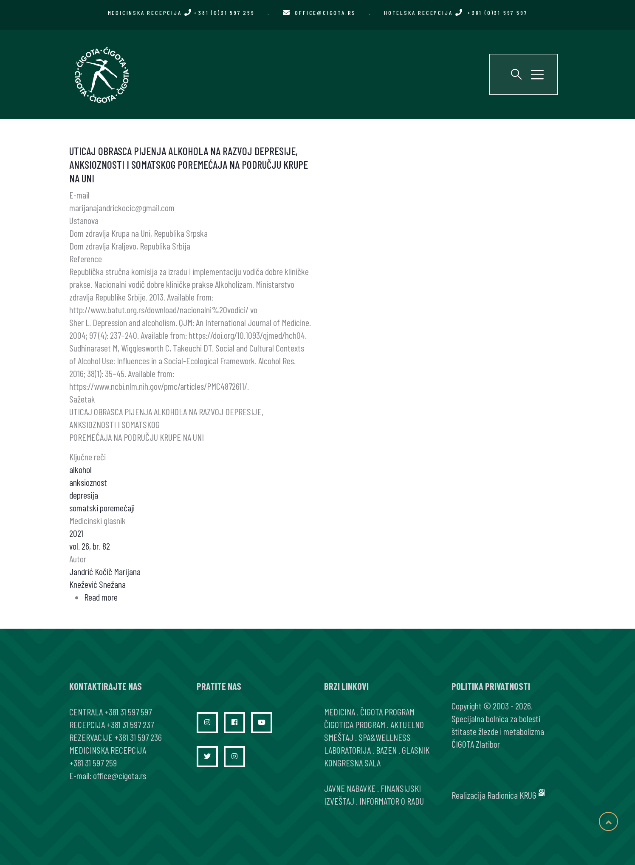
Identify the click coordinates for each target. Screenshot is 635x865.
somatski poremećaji (102, 507)
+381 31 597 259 (93, 762)
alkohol (80, 469)
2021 (76, 533)
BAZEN (386, 749)
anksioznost (88, 482)
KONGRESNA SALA (352, 762)
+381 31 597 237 (130, 724)
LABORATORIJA (347, 749)
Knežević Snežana (97, 584)
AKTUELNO (407, 724)
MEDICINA (339, 711)
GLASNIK (415, 749)
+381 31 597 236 (138, 737)
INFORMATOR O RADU (391, 800)
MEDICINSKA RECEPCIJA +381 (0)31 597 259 (181, 12)
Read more (101, 596)
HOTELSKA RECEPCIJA (455, 12)
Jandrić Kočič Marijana (105, 571)
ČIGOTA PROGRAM (387, 711)
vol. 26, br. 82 (89, 545)
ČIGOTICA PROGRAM (354, 724)
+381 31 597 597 (128, 711)
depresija (83, 494)
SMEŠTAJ (338, 737)
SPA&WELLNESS (384, 737)
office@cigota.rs (325, 12)
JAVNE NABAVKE (349, 788)
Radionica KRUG (511, 794)
